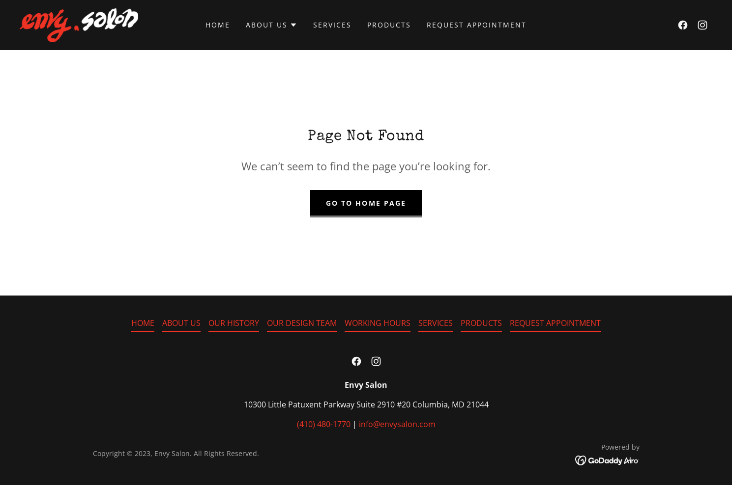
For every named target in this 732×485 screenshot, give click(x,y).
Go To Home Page (366, 203)
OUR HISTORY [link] (233, 323)
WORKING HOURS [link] (377, 323)
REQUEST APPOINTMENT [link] (477, 24)
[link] (79, 24)
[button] (271, 25)
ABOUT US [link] (181, 323)
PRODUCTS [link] (389, 24)
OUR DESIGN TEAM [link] (302, 323)
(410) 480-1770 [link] (324, 424)
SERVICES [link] (332, 24)
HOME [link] (217, 24)
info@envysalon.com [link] (397, 424)
